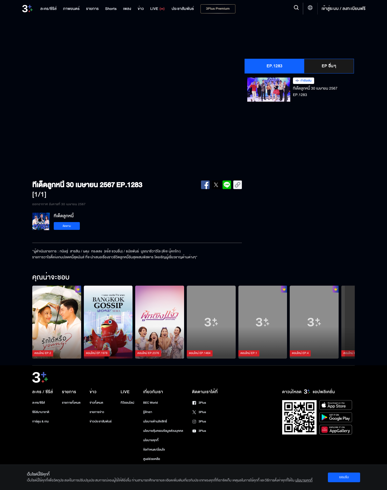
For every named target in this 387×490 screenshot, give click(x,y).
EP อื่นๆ (329, 65)
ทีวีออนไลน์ (127, 402)
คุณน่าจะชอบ (51, 277)
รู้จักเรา (147, 412)
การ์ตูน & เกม (40, 421)
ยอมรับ (344, 477)
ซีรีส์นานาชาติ (40, 412)
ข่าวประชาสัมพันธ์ (100, 421)
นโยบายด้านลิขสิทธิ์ (155, 421)
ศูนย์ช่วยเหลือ (151, 459)
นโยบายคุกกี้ (151, 440)
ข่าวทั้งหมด (96, 402)
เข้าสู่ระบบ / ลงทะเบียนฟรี (344, 8)
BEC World (150, 402)
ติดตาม (67, 226)
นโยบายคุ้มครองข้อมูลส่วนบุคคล (163, 430)
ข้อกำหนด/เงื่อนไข (154, 449)
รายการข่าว (96, 412)
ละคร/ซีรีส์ (38, 402)
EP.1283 (274, 65)
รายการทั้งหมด (71, 402)
